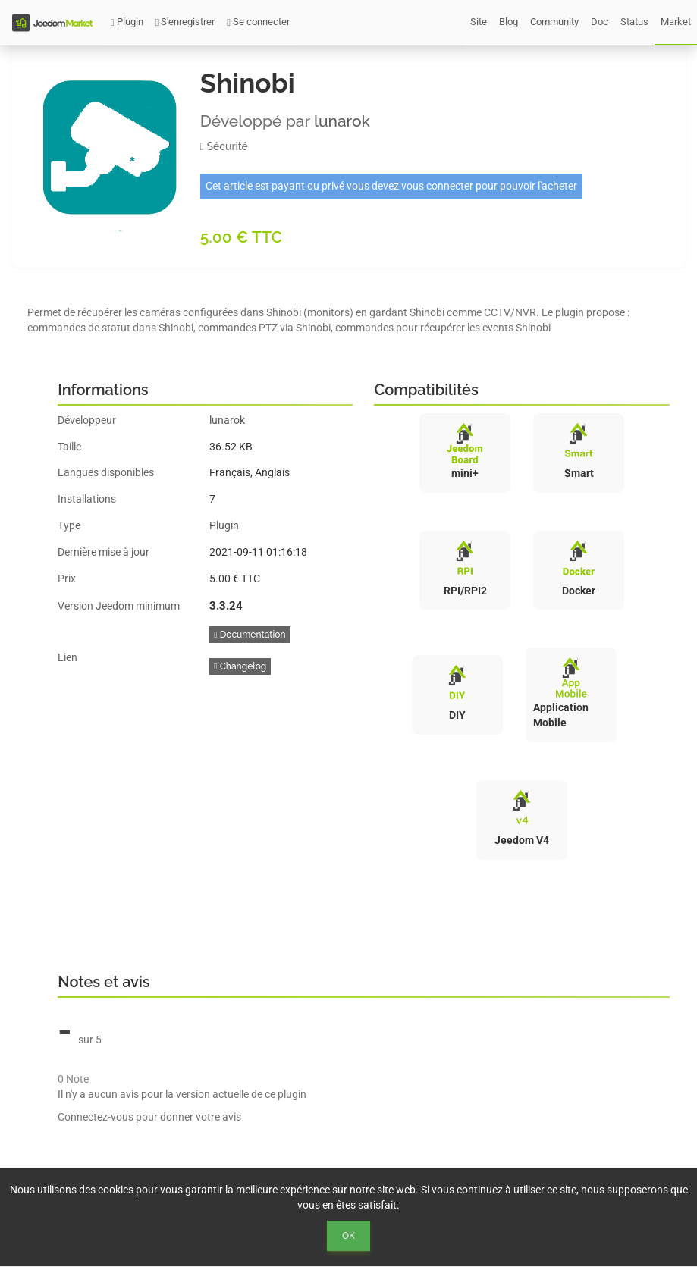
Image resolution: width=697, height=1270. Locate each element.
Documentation (249, 634)
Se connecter (258, 21)
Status (634, 21)
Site (478, 21)
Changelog (240, 666)
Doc (599, 21)
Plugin (127, 21)
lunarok (342, 120)
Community (554, 21)
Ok (348, 1236)
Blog (508, 21)
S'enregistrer (185, 21)
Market (676, 21)
